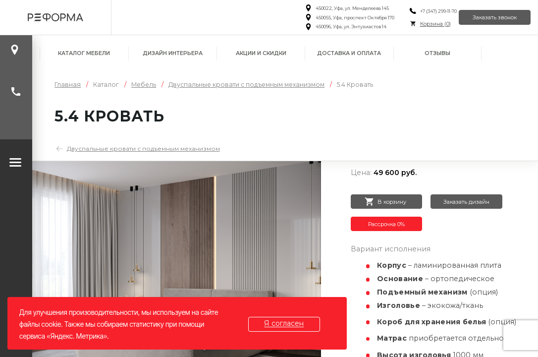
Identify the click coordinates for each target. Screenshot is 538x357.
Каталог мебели (84, 53)
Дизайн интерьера (173, 53)
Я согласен (290, 323)
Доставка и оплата (349, 53)
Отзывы (437, 53)
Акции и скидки (261, 53)
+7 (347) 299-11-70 (421, 11)
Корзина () (418, 24)
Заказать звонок (488, 17)
